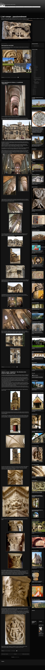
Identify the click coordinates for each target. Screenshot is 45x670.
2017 (34, 62)
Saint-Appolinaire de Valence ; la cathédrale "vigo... (37, 80)
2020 (34, 58)
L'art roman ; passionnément (13, 17)
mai (34, 75)
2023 (34, 54)
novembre (35, 67)
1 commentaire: (13, 650)
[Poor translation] (3, 5)
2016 (34, 63)
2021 (34, 57)
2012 (34, 91)
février (35, 86)
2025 (34, 52)
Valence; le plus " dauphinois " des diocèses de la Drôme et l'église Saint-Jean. (14, 372)
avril (34, 76)
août (34, 71)
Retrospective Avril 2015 (7, 45)
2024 (34, 53)
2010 (34, 94)
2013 (34, 90)
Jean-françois (41, 632)
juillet (34, 72)
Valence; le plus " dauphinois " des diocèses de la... (36, 82)
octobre (35, 68)
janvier (35, 87)
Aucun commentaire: (14, 77)
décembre (35, 66)
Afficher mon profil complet (41, 635)
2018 (34, 61)
